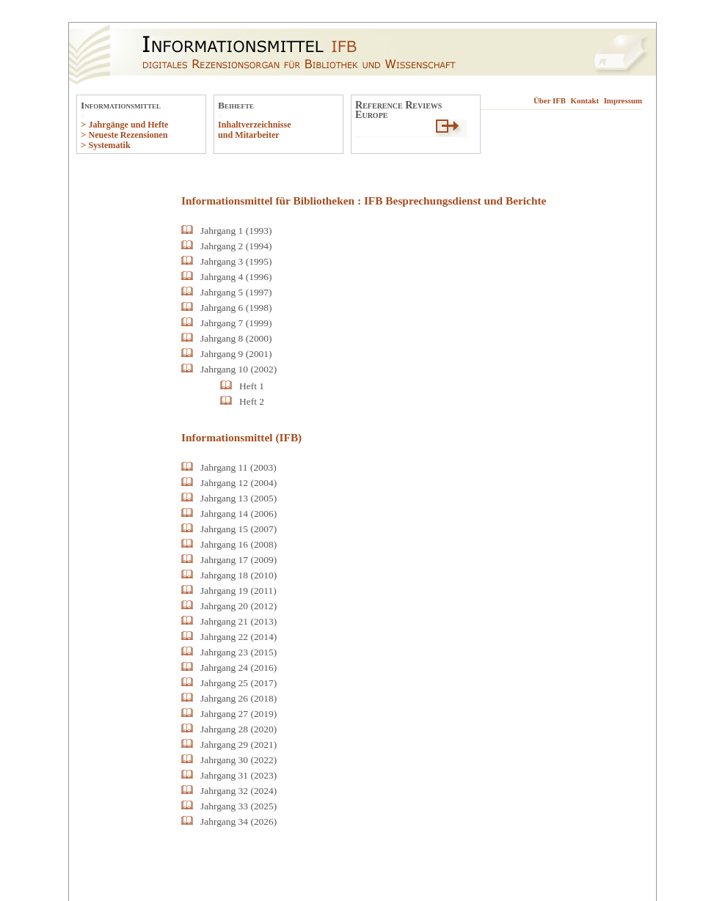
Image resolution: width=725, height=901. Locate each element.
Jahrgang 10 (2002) (238, 369)
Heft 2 (251, 401)
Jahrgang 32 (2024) (238, 790)
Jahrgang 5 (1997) (236, 292)
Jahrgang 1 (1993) (236, 230)
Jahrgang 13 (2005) (238, 498)
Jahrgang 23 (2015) (238, 652)
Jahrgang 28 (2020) (238, 729)
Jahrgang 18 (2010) (238, 575)
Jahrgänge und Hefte (128, 124)
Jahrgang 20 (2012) (238, 605)
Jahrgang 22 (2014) (238, 636)
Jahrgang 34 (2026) (238, 821)
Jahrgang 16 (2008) (238, 544)
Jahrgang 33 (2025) (238, 806)
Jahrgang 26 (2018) (238, 698)
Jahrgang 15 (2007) (238, 528)
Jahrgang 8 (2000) (236, 338)
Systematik (109, 145)
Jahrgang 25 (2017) (238, 682)
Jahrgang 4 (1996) (236, 276)
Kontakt (585, 100)
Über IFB (549, 100)
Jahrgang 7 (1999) (236, 322)
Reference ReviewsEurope (398, 109)
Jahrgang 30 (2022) (238, 759)
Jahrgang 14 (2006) (238, 513)
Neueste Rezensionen (127, 135)
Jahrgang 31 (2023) (238, 775)
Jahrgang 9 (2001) (236, 353)
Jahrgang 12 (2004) (238, 482)
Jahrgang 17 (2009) (238, 559)
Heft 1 (251, 385)
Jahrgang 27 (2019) (238, 713)
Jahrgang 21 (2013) (238, 621)
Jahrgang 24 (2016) (238, 667)
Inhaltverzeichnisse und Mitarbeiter (254, 129)
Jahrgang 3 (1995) (236, 261)
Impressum (623, 100)
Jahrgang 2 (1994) (236, 245)
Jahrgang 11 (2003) (238, 467)
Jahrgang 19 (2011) (238, 590)
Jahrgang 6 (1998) (236, 307)
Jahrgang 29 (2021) (238, 744)
